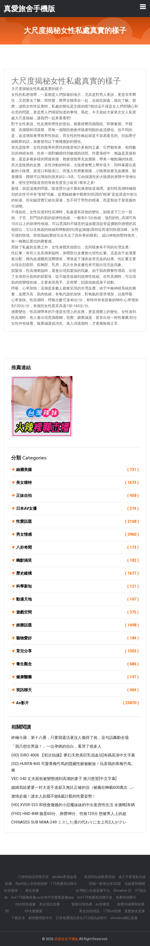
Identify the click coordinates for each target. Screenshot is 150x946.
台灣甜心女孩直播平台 (93, 890)
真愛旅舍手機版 (66, 939)
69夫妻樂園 (33, 911)
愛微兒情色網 (81, 904)
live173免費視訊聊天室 (94, 897)
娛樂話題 (77, 625)
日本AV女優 (77, 508)
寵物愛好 (77, 638)
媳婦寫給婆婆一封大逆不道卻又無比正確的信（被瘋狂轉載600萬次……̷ (72, 787)
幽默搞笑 (77, 560)
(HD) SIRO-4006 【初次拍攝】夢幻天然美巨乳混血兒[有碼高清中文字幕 (73, 755)
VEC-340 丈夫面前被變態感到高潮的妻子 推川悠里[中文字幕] (63, 778)
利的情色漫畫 (25, 904)
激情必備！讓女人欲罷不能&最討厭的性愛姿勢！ (53, 796)
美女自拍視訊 (89, 911)
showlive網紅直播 (124, 918)
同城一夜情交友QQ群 (105, 884)
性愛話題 (77, 521)
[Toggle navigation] (142, 6)
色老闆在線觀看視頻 (99, 877)
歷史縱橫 (77, 573)
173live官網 (112, 911)
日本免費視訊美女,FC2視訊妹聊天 (81, 918)
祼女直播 (32, 890)
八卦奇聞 (77, 547)
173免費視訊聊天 (64, 884)
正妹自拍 (77, 495)
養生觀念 (77, 664)
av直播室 (102, 904)
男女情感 (77, 534)
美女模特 (77, 482)
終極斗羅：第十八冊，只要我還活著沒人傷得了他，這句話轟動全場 (70, 737)
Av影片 (77, 703)
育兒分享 (77, 651)
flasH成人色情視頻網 (31, 884)
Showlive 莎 (122, 890)
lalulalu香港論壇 (64, 877)
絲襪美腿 (77, 469)
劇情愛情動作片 (40, 918)
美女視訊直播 (49, 904)
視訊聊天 (77, 690)
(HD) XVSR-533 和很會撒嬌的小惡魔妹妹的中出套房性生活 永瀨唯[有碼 (73, 804)
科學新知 (77, 586)
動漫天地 (77, 599)
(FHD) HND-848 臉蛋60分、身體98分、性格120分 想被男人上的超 (68, 813)
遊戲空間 (77, 612)
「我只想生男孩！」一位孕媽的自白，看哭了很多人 (56, 746)
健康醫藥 (77, 677)
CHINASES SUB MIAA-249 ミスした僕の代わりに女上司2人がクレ (69, 822)
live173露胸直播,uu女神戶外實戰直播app (42, 897)
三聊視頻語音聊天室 (33, 877)
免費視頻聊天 (126, 897)
